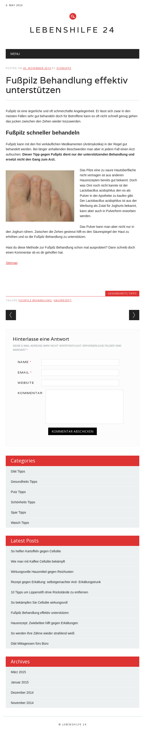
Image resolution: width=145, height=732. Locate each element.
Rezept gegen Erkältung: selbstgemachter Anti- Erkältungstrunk (56, 582)
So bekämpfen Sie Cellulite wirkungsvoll (39, 602)
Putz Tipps (18, 492)
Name (26, 362)
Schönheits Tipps (23, 502)
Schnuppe (63, 68)
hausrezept (63, 300)
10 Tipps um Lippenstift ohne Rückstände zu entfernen (49, 592)
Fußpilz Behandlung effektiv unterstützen (40, 613)
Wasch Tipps (20, 522)
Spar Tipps (18, 512)
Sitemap (11, 263)
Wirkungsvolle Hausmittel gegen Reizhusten (42, 572)
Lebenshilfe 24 (73, 30)
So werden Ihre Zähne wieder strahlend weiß (42, 633)
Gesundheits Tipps (122, 293)
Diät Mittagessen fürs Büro (29, 643)
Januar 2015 (20, 682)
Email (26, 372)
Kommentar (30, 393)
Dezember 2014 (22, 692)
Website (26, 383)
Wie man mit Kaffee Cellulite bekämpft (38, 561)
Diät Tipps (18, 471)
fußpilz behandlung (35, 300)
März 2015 (18, 672)
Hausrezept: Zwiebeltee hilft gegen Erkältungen (44, 623)
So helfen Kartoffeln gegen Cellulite (36, 551)
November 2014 (22, 703)
